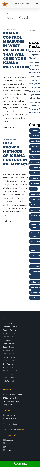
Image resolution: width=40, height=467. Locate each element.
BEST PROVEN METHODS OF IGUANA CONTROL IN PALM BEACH (16, 153)
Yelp (6, 447)
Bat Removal (8, 337)
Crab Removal (8, 364)
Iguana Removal (12, 29)
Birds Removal (8, 350)
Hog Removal (8, 374)
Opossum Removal (10, 327)
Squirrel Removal (9, 347)
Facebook (9, 440)
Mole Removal (8, 381)
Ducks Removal (9, 357)
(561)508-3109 (9, 419)
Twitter (8, 443)
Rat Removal (8, 323)
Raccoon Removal (10, 330)
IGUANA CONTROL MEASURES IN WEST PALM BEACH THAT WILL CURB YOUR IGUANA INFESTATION (16, 50)
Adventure (34, 130)
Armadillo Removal (10, 371)
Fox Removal (8, 367)
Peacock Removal (9, 378)
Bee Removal (8, 340)
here (22, 430)
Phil (4, 29)
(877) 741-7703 (9, 415)
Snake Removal (9, 344)
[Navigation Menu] (37, 4)
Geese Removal (9, 354)
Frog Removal (8, 361)
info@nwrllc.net (10, 424)
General (33, 189)
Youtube (8, 450)
